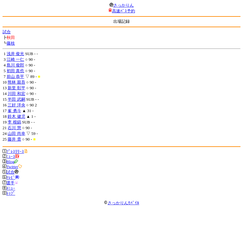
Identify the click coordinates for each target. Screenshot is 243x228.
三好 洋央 (16, 105)
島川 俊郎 (15, 65)
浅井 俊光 (15, 53)
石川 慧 (14, 127)
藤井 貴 (14, 139)
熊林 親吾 (16, 82)
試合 (7, 31)
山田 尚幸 (16, 133)
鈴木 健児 (16, 116)
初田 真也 (15, 70)
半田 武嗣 (16, 99)
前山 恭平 (15, 76)
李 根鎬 (14, 122)
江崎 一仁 (15, 59)
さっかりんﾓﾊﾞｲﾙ (121, 202)
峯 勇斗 (14, 110)
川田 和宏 (16, 93)
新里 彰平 (16, 88)
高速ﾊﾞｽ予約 (123, 11)
